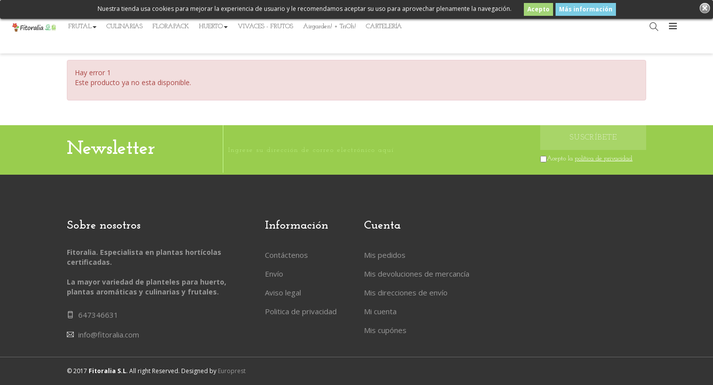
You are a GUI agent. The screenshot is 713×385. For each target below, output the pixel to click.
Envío (274, 274)
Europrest (232, 371)
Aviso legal (283, 292)
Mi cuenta (380, 311)
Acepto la (589, 158)
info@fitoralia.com (108, 334)
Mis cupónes (385, 330)
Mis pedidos (385, 255)
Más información (585, 9)
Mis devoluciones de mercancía (416, 274)
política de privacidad (603, 158)
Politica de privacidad (301, 311)
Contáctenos (286, 255)
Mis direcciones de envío (406, 292)
